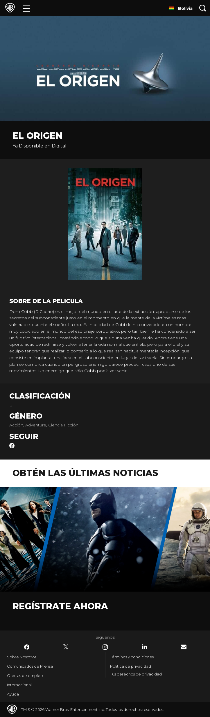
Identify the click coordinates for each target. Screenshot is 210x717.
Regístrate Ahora (60, 606)
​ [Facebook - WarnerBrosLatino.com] (26, 647)
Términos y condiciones (132, 657)
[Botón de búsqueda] (202, 8)
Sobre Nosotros (21, 657)
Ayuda (13, 694)
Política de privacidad (130, 666)
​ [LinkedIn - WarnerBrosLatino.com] (144, 646)
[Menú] (26, 8)
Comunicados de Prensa (30, 666)
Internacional (19, 684)
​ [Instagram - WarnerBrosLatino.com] (105, 647)
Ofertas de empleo (25, 675)
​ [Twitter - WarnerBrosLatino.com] (65, 647)
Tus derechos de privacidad (136, 674)
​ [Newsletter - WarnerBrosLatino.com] (183, 647)
